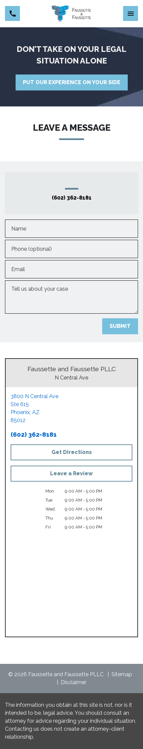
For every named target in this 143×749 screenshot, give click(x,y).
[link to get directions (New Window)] (71, 408)
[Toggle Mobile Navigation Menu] (130, 13)
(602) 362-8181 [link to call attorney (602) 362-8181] (72, 198)
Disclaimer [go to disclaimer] (73, 682)
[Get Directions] (71, 452)
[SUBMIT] (120, 326)
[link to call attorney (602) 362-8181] (12, 13)
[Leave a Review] (71, 474)
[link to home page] (71, 13)
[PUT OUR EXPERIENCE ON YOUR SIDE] (72, 82)
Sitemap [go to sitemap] (121, 674)
